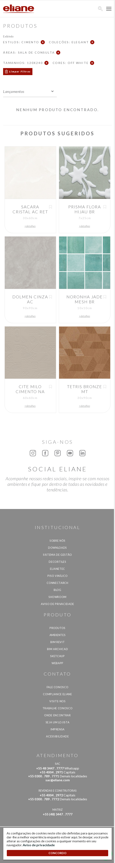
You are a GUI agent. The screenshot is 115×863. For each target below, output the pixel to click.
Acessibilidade (57, 736)
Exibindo (8, 36)
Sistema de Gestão (57, 554)
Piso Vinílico (57, 575)
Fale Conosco (58, 687)
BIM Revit (57, 642)
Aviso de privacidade (57, 604)
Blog (57, 590)
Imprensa (57, 729)
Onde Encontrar (57, 715)
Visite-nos (57, 701)
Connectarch (57, 583)
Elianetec (57, 568)
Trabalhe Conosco (57, 708)
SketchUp (57, 656)
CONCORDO (57, 853)
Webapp (57, 663)
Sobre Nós (57, 540)
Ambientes (58, 635)
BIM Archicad (57, 649)
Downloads (57, 547)
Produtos (57, 628)
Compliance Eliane (57, 694)
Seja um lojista (58, 722)
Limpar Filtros (20, 71)
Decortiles (57, 561)
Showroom (57, 597)
